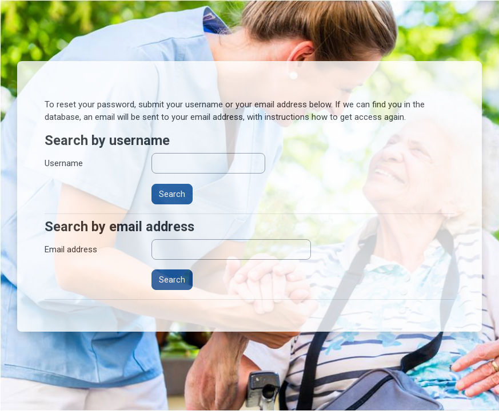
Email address (71, 249)
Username (64, 163)
